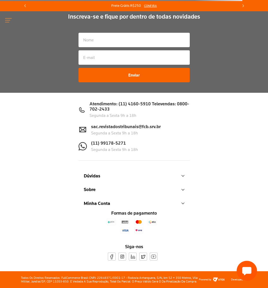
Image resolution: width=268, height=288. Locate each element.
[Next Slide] (243, 5)
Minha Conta (134, 203)
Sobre (134, 189)
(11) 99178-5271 (108, 143)
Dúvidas (134, 176)
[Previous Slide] (25, 5)
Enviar (134, 75)
